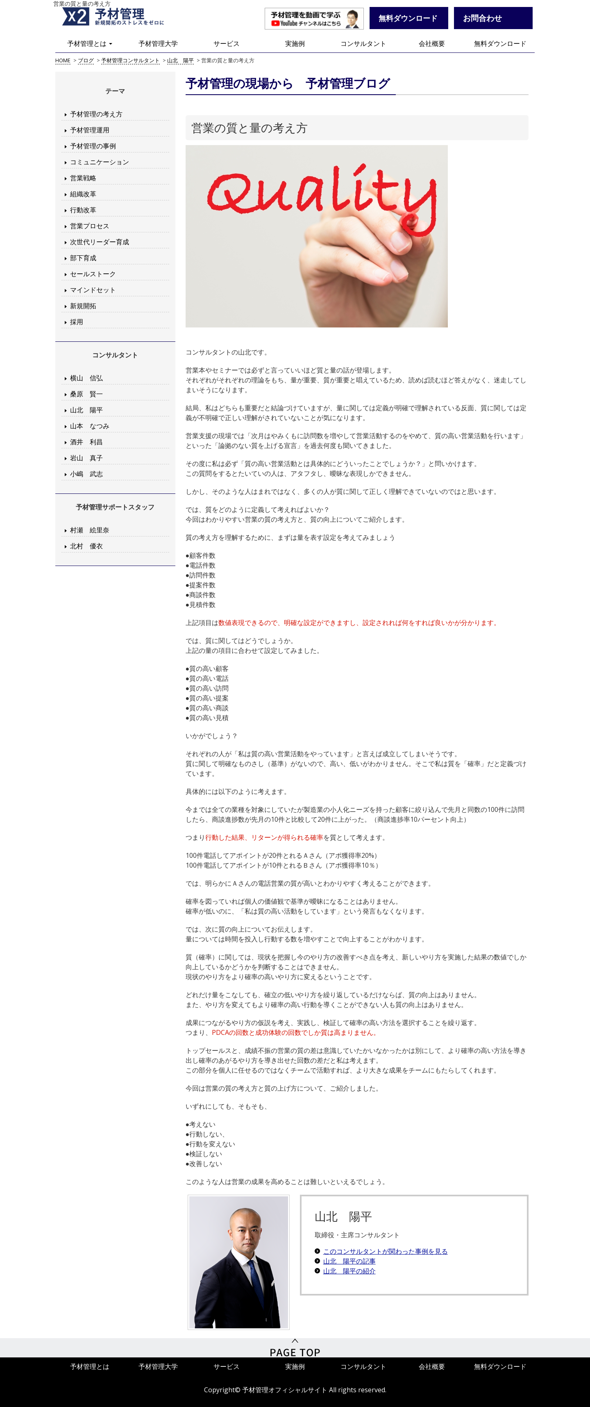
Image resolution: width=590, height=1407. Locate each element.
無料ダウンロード (500, 43)
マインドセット (93, 289)
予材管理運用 (89, 129)
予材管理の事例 (93, 145)
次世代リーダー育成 (99, 241)
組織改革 (83, 193)
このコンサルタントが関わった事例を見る (385, 1251)
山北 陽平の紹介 (349, 1270)
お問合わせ (482, 17)
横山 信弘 (86, 377)
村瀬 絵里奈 (89, 529)
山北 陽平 (86, 409)
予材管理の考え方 (96, 113)
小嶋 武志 (86, 473)
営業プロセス (89, 225)
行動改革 (83, 209)
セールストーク (93, 273)
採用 (76, 321)
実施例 (295, 43)
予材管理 (118, 18)
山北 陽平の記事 (349, 1261)
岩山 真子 (86, 457)
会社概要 (432, 43)
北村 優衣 (86, 545)
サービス (226, 43)
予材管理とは (89, 43)
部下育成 (83, 257)
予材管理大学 (158, 43)
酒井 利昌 (86, 441)
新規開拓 (83, 305)
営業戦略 (83, 177)
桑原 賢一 (86, 393)
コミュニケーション (99, 161)
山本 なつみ (89, 425)
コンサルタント (363, 43)
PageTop (295, 1350)
